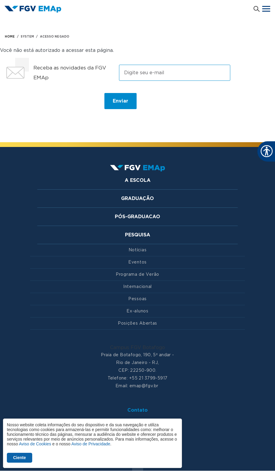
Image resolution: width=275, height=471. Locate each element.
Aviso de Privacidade (90, 443)
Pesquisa (137, 235)
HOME (10, 36)
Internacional (137, 287)
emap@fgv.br (143, 386)
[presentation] (50, 103)
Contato (137, 410)
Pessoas (137, 299)
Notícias (138, 250)
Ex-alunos (137, 311)
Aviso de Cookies (35, 443)
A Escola (138, 180)
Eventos (137, 262)
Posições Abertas (137, 323)
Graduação (137, 198)
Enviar (120, 101)
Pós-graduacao (137, 216)
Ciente (19, 457)
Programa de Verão (137, 274)
